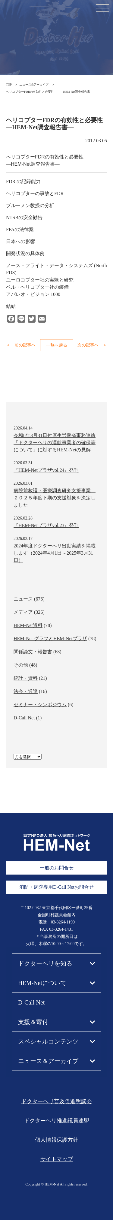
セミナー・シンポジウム (40, 704)
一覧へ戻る (56, 345)
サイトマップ (56, 1159)
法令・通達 (26, 691)
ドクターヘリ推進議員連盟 (56, 1121)
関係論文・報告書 (33, 651)
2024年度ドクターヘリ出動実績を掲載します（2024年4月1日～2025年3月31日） (55, 553)
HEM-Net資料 (28, 625)
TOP (9, 84)
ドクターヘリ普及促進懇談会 (56, 1101)
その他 (21, 664)
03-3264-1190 (63, 922)
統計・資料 (26, 678)
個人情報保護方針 (56, 1140)
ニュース (23, 598)
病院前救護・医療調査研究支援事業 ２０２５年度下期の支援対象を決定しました (55, 498)
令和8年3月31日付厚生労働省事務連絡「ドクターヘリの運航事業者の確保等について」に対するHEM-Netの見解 (55, 442)
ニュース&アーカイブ (34, 84)
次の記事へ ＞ (92, 345)
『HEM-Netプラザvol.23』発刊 (46, 525)
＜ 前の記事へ (21, 345)
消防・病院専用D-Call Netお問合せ (56, 887)
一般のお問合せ (57, 867)
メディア (23, 612)
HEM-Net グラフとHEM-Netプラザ (50, 638)
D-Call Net (24, 717)
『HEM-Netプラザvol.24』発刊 (46, 470)
